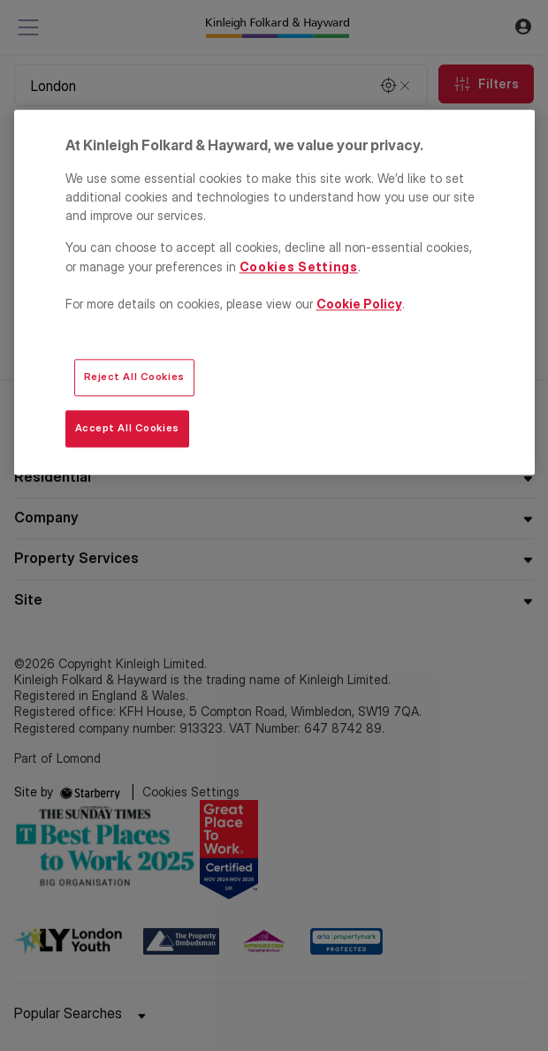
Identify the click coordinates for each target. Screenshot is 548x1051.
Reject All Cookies (134, 377)
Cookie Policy (359, 303)
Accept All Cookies (127, 429)
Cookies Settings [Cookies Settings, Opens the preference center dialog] (299, 266)
